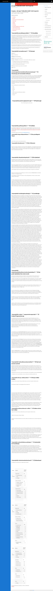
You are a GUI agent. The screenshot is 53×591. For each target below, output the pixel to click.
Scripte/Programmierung (16, 27)
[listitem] (47, 7)
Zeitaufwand (14, 30)
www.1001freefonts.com (25, 132)
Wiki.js (33, 590)
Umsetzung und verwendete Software (18, 19)
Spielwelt (13, 23)
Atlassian (12, 586)
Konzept (13, 18)
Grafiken (13, 22)
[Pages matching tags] (49, 43)
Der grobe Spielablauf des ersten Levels (18, 26)
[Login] (52, 1)
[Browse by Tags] (34, 1)
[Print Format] (49, 51)
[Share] (47, 51)
